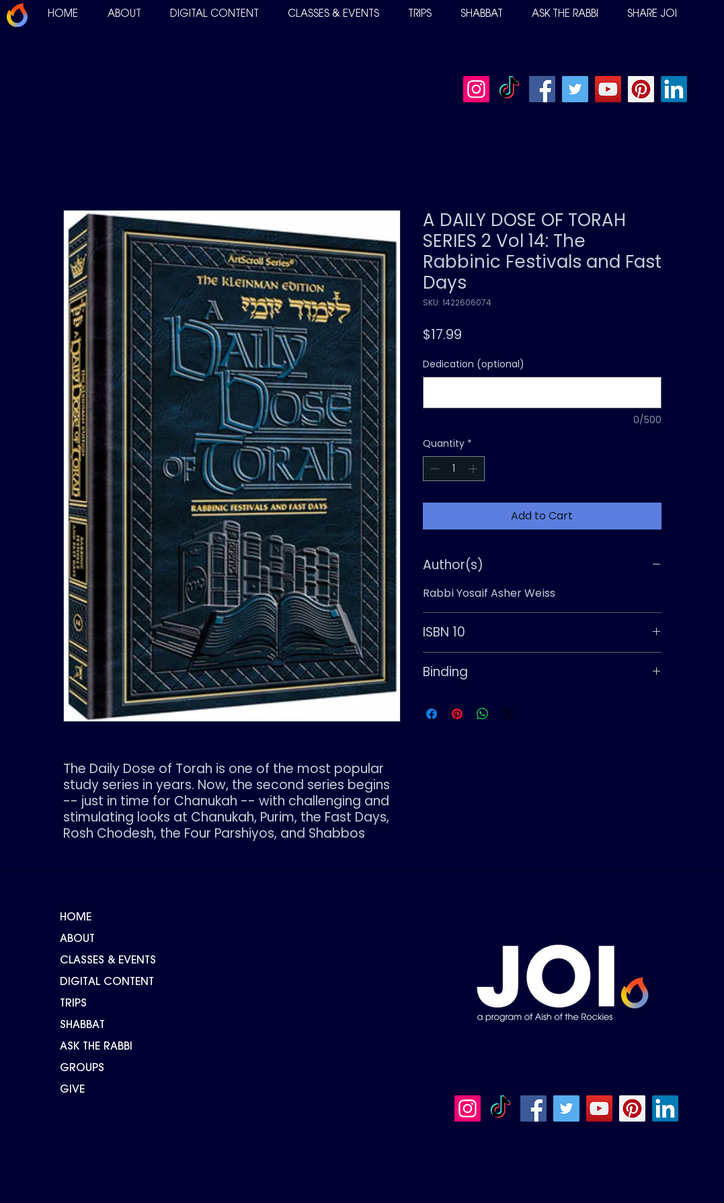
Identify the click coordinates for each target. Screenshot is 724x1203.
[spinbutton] (454, 468)
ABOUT (77, 939)
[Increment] (474, 468)
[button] (124, 14)
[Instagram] (476, 89)
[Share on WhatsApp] (483, 714)
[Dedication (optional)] (542, 392)
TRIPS (73, 1003)
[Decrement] (433, 468)
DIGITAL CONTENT (107, 982)
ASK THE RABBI (96, 1047)
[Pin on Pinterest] (457, 714)
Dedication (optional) (473, 364)
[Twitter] (575, 89)
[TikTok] (509, 89)
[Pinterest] (641, 89)
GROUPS (82, 1068)
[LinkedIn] (674, 89)
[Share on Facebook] (432, 714)
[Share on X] (508, 714)
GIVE (72, 1090)
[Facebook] (542, 89)
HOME (75, 917)
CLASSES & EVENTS (108, 960)
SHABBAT (82, 1025)
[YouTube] (608, 89)
